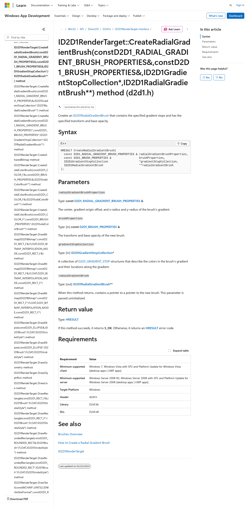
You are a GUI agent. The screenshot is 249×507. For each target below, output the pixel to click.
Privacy (85, 495)
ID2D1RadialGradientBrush (91, 115)
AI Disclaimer (12, 495)
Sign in (240, 5)
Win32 (72, 29)
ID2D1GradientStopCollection (92, 253)
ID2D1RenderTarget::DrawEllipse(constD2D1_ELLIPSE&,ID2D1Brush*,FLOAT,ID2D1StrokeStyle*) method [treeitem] (31, 330)
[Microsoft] (7, 5)
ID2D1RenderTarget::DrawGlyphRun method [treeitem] (31, 375)
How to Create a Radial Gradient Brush (84, 443)
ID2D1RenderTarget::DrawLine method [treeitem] (31, 385)
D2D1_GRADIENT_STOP (94, 261)
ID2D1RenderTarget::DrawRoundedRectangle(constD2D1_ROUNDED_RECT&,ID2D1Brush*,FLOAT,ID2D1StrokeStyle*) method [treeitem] (31, 442)
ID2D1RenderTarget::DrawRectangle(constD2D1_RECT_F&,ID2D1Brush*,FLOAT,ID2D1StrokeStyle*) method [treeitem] (31, 401)
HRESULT (72, 319)
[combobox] (27, 37)
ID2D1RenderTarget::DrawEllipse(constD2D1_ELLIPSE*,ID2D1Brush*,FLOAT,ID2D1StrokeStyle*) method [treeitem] (31, 350)
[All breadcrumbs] (61, 29)
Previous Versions (35, 495)
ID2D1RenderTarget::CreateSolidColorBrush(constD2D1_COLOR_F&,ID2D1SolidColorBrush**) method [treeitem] (31, 197)
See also (207, 57)
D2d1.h (107, 29)
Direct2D (93, 29)
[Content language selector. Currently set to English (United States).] (22, 486)
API (82, 29)
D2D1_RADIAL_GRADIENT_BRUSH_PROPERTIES (107, 201)
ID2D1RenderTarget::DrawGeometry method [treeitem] (30, 365)
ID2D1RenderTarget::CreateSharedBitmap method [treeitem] (30, 157)
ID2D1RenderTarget (71, 451)
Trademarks (161, 495)
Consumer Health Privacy (112, 495)
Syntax (206, 36)
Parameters (209, 41)
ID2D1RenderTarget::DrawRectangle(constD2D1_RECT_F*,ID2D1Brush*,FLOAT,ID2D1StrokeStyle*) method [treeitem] (31, 420)
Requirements (210, 52)
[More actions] (187, 29)
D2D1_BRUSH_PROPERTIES (98, 227)
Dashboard (235, 16)
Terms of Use (142, 495)
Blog (53, 495)
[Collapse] (44, 29)
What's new (216, 16)
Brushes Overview (70, 434)
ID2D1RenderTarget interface (132, 29)
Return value (209, 47)
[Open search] (231, 5)
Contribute (69, 495)
